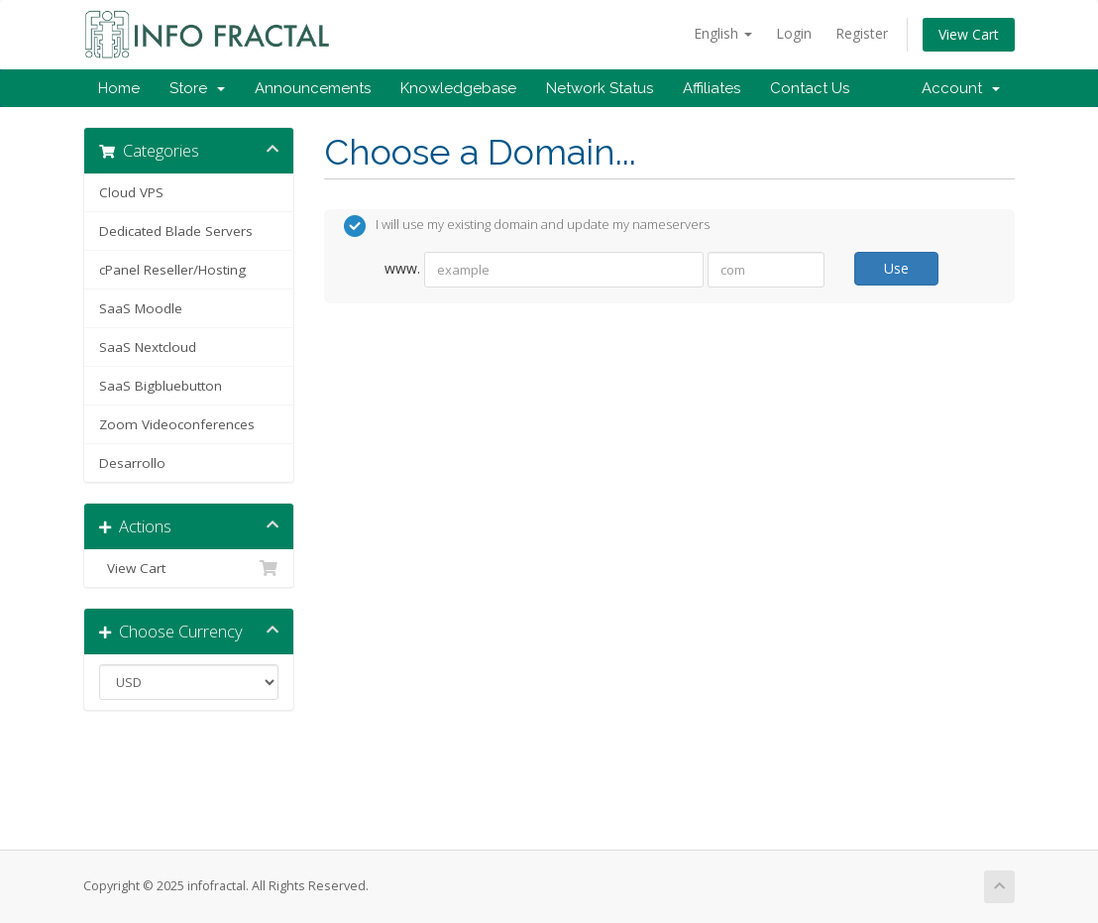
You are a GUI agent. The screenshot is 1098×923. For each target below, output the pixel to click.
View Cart (968, 34)
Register (861, 33)
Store (197, 88)
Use (896, 268)
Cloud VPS (131, 192)
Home (119, 88)
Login (794, 33)
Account (961, 88)
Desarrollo (132, 463)
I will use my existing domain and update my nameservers (527, 226)
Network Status (599, 88)
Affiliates (711, 88)
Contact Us (809, 88)
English (723, 33)
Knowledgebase (458, 88)
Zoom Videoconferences (177, 424)
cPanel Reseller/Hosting (172, 270)
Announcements (313, 88)
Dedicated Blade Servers (176, 231)
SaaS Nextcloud (147, 347)
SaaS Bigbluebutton (160, 386)
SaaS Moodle (140, 308)
